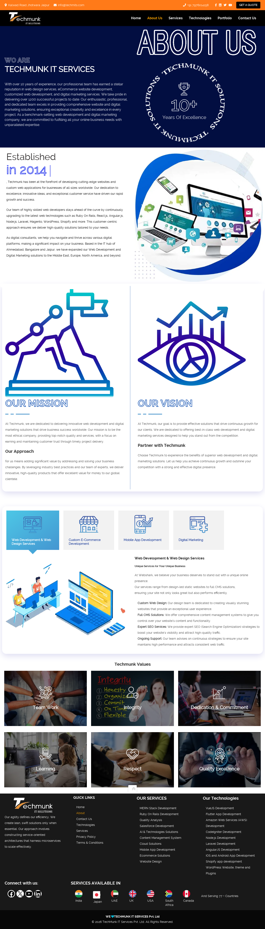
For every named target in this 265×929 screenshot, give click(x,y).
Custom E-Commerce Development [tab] (89, 530)
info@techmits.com (71, 5)
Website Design (151, 861)
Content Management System (160, 837)
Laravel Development (220, 843)
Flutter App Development (223, 814)
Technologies (200, 18)
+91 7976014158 (198, 5)
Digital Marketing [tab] (199, 528)
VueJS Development (220, 808)
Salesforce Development (157, 826)
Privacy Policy (86, 836)
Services (176, 18)
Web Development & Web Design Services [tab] (33, 530)
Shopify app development (224, 861)
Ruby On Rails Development (159, 814)
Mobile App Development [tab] (144, 528)
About (80, 813)
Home (136, 18)
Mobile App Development (157, 849)
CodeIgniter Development (223, 832)
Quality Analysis (151, 820)
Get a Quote (248, 5)
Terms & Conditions (89, 842)
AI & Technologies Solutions (159, 832)
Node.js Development (221, 837)
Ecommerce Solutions (155, 855)
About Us (154, 18)
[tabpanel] (132, 604)
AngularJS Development (223, 849)
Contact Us (247, 18)
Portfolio (225, 18)
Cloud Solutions (150, 843)
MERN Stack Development (158, 808)
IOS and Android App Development (230, 855)
